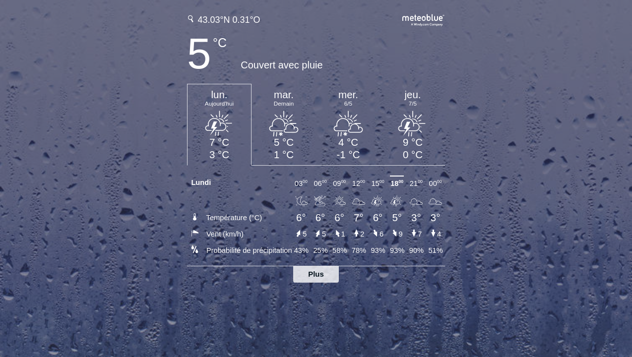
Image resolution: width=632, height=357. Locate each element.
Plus (316, 274)
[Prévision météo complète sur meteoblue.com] (423, 19)
